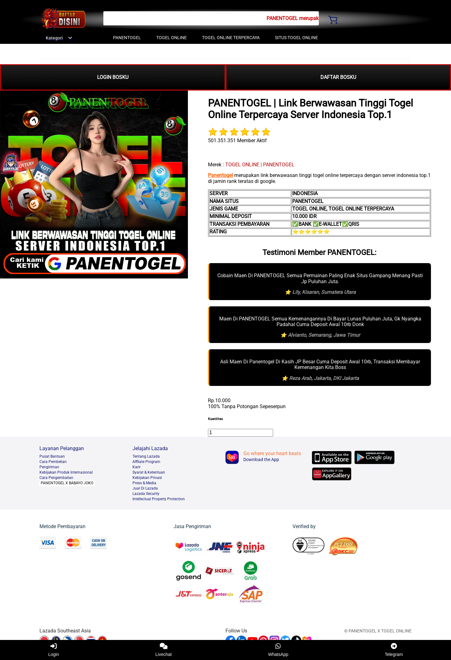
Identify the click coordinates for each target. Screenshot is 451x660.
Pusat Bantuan (52, 456)
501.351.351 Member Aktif (237, 140)
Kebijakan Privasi (147, 478)
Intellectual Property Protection (158, 499)
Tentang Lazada (146, 456)
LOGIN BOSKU (112, 77)
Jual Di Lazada (145, 488)
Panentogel (220, 175)
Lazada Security (145, 493)
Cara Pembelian (53, 462)
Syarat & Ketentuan (148, 472)
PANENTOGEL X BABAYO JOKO (67, 483)
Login (53, 650)
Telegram (394, 650)
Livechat (163, 650)
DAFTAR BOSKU (338, 77)
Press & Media (144, 483)
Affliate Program (146, 462)
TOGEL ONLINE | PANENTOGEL (259, 165)
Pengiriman (49, 467)
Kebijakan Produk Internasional (66, 472)
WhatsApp (278, 650)
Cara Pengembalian (56, 478)
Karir (136, 467)
